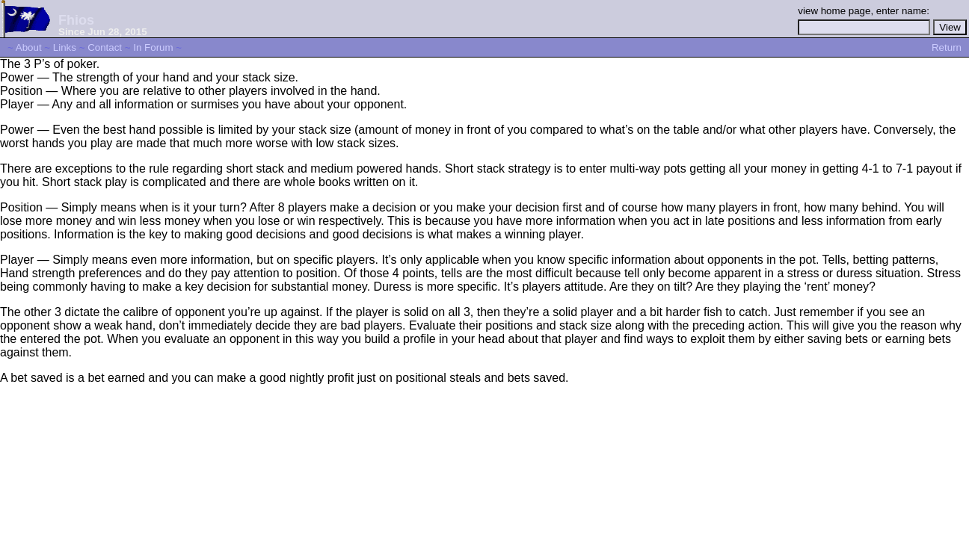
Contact (104, 47)
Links (64, 47)
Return (947, 47)
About (29, 47)
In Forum (153, 47)
